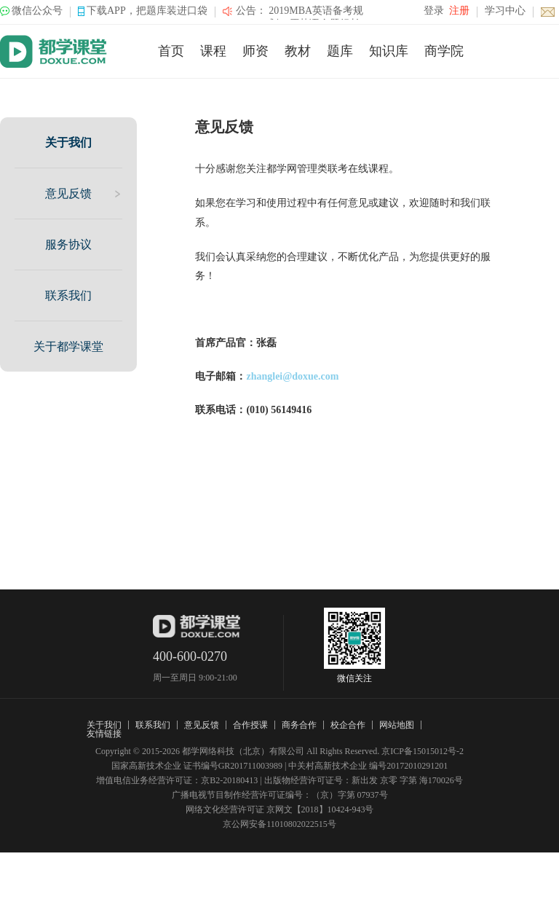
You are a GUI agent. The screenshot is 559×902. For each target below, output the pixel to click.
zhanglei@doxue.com (292, 376)
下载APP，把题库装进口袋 (147, 10)
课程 (213, 51)
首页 (171, 51)
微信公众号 (37, 10)
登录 (434, 10)
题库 (340, 51)
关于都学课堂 (68, 346)
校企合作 (347, 725)
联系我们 (68, 295)
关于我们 (68, 142)
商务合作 (299, 725)
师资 (255, 51)
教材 (298, 51)
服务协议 (68, 244)
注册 (459, 10)
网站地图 (396, 725)
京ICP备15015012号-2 (422, 751)
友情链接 (104, 734)
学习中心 (505, 10)
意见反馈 (68, 193)
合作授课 (250, 725)
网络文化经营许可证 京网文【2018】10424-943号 (280, 809)
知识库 (388, 51)
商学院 (444, 51)
